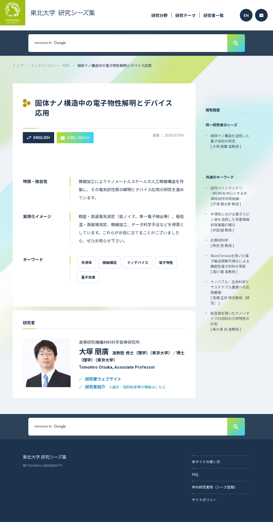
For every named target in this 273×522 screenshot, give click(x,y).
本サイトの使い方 (206, 461)
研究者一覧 (213, 15)
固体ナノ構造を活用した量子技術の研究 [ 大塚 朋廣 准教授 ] (230, 141)
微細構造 (109, 262)
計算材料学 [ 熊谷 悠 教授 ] (222, 243)
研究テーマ (185, 15)
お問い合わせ (75, 137)
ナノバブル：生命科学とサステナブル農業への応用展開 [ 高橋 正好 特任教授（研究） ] (230, 292)
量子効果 (88, 277)
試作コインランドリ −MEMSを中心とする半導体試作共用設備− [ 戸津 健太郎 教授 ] (229, 195)
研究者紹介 (125, 387)
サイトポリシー (204, 499)
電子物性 (166, 262)
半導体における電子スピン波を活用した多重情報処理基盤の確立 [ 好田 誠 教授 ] (230, 221)
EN (246, 15)
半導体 (86, 262)
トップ (18, 65)
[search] (127, 43)
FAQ (195, 474)
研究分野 (159, 15)
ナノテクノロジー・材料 (50, 65)
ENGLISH (38, 137)
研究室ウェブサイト (103, 379)
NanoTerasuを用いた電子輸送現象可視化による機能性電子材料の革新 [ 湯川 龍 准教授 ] (230, 263)
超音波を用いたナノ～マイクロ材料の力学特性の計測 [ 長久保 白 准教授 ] (230, 321)
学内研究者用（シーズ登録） (215, 487)
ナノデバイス (137, 262)
